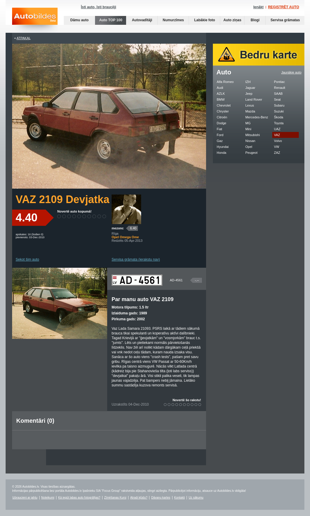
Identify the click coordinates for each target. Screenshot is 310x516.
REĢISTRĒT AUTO (283, 7)
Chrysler (223, 111)
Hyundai (223, 146)
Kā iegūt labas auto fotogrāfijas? (79, 497)
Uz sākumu (196, 497)
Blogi (255, 20)
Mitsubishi (252, 135)
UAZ (277, 129)
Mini (248, 129)
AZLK (221, 93)
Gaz (220, 141)
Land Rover (253, 99)
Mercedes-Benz (256, 117)
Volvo (278, 141)
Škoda (278, 117)
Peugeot (251, 152)
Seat (277, 99)
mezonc (118, 228)
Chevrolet (224, 105)
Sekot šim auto (27, 259)
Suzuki (279, 111)
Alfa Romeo (225, 82)
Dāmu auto (79, 20)
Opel (248, 146)
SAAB (278, 93)
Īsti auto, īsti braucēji (98, 7)
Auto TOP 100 (110, 20)
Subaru (279, 105)
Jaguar (250, 87)
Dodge (221, 123)
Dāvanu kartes (160, 497)
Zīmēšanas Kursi (115, 497)
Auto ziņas (232, 20)
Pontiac (279, 82)
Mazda (250, 111)
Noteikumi (47, 497)
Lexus (249, 105)
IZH (248, 82)
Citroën (222, 117)
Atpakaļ (24, 38)
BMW (221, 99)
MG (248, 123)
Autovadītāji (142, 20)
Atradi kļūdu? (138, 497)
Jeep (248, 93)
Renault (279, 87)
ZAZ (277, 152)
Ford (220, 135)
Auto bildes (35, 20)
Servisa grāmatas (285, 20)
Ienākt (258, 7)
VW (276, 146)
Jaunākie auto (291, 72)
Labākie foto (204, 20)
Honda (221, 152)
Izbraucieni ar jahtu (24, 497)
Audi (220, 87)
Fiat (219, 129)
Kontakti (179, 497)
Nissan (250, 141)
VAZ (277, 135)
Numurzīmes (173, 20)
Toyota (278, 123)
